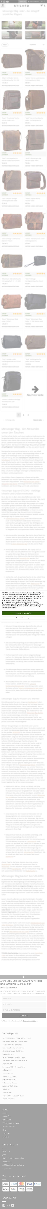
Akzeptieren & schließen (23, 613)
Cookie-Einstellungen (23, 618)
